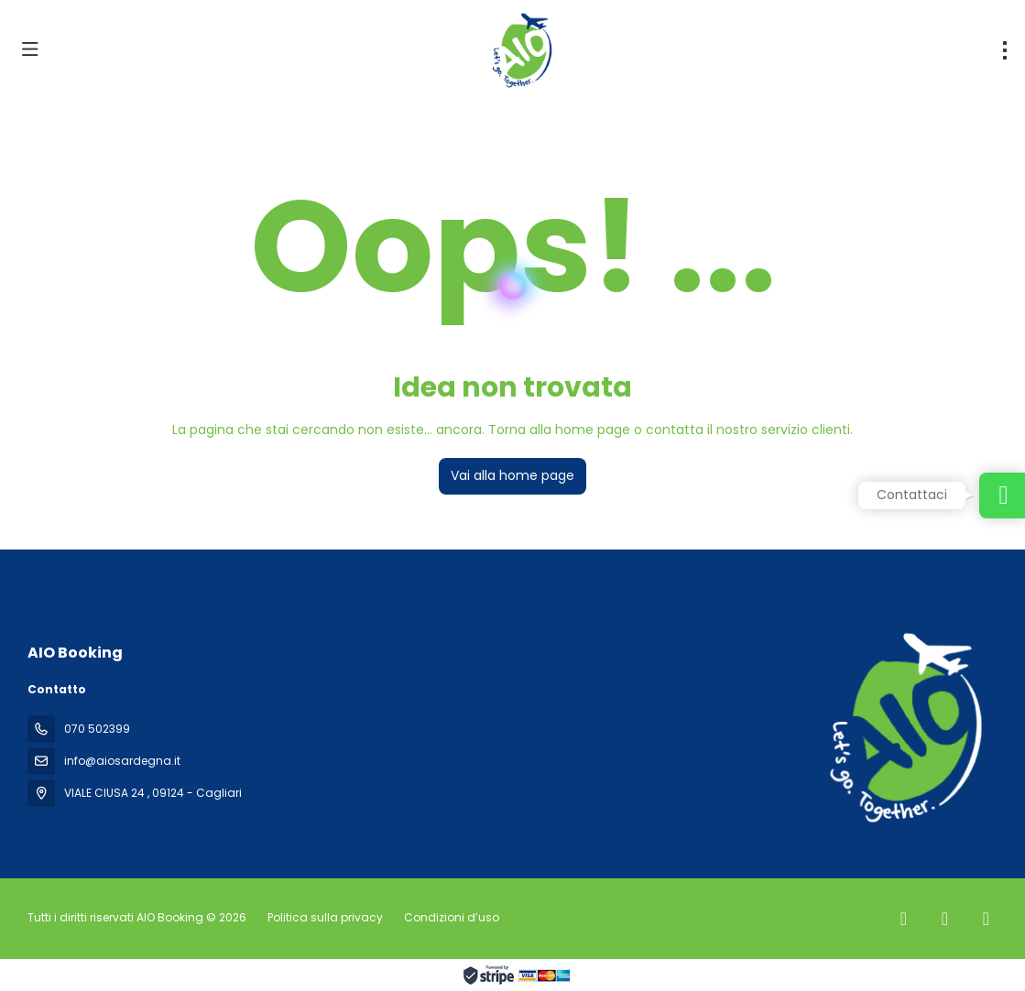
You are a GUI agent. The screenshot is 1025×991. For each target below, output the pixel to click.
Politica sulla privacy (325, 917)
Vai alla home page (512, 475)
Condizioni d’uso (450, 917)
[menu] (1005, 50)
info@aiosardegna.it (122, 760)
